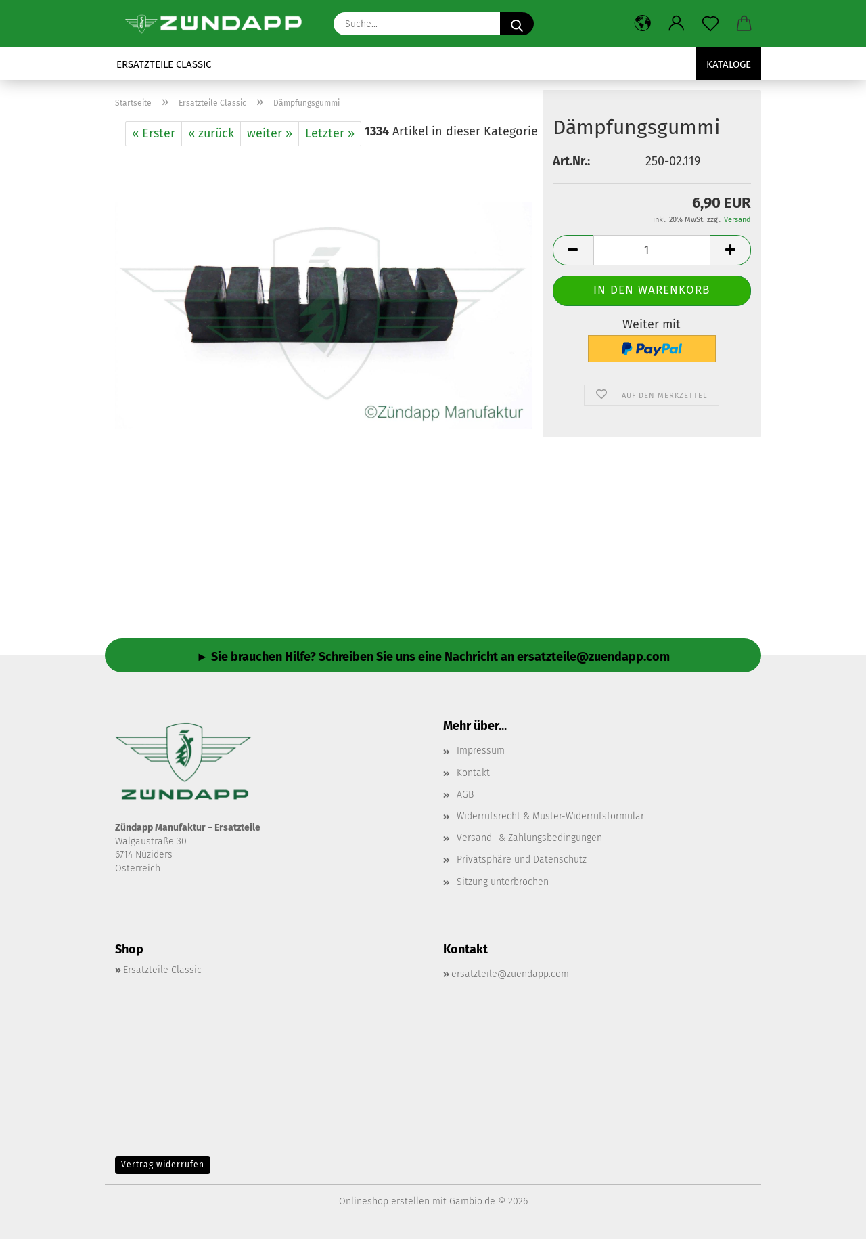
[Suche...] (517, 23)
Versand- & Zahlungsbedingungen (529, 838)
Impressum (481, 750)
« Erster (153, 133)
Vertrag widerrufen (162, 1164)
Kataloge (728, 64)
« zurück (211, 133)
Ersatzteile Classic (163, 64)
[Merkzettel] (710, 23)
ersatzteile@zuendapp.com (510, 974)
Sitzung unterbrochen (503, 882)
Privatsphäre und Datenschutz (522, 859)
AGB (465, 794)
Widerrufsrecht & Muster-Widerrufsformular (550, 816)
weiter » (269, 133)
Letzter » (330, 133)
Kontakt (473, 773)
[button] (643, 23)
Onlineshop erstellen (384, 1201)
